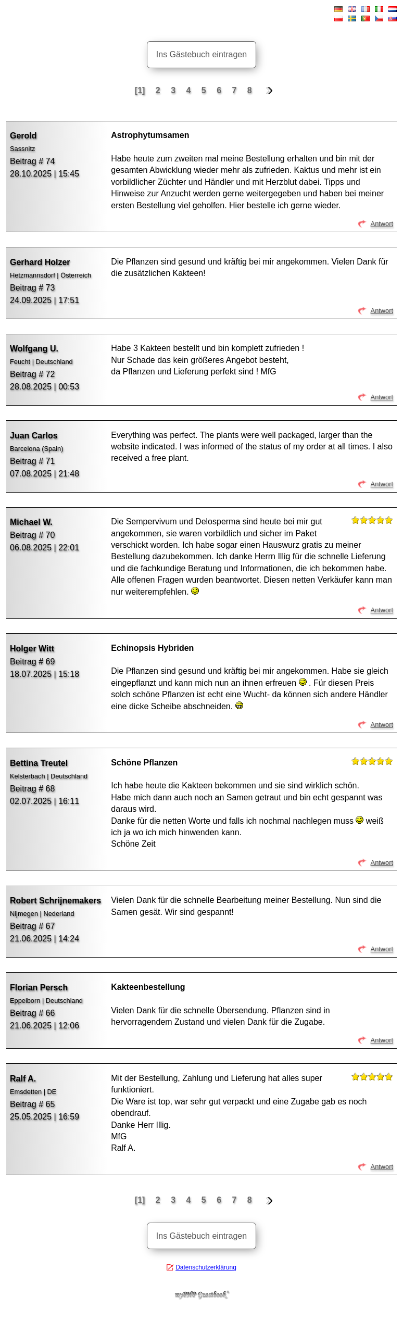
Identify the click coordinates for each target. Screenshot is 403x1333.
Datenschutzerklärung (205, 1267)
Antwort (382, 224)
